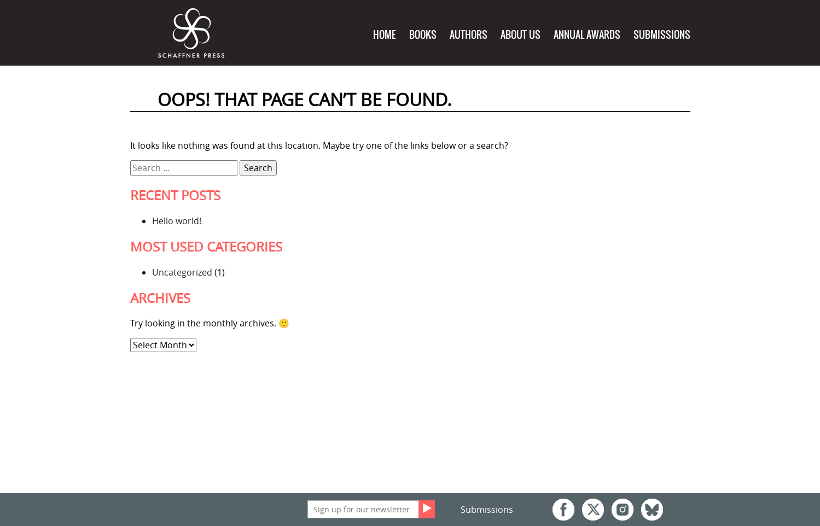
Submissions (661, 34)
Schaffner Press (192, 33)
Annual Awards (587, 34)
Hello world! (176, 221)
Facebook (563, 510)
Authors (468, 34)
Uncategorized (182, 272)
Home (384, 34)
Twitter (593, 510)
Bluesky (652, 510)
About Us (520, 34)
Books (423, 34)
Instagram (622, 510)
